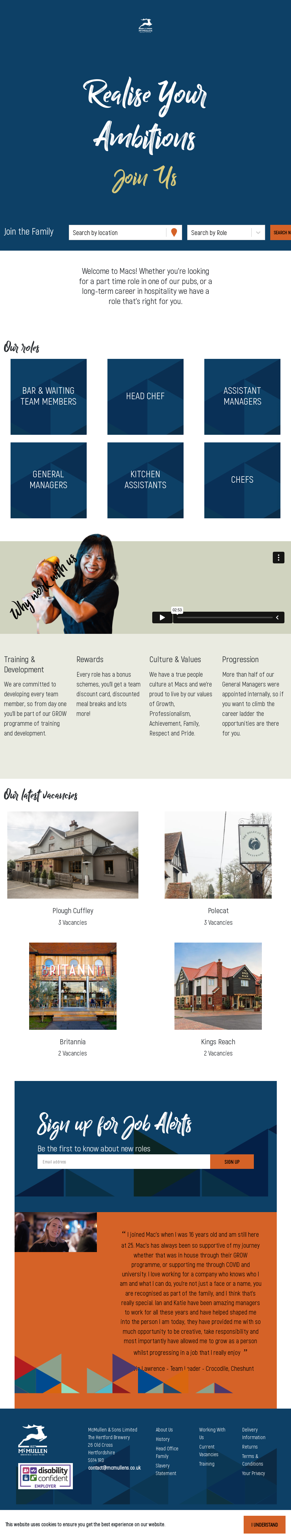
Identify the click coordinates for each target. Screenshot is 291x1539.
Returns (250, 1446)
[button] (48, 397)
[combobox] (73, 233)
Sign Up (232, 1162)
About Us (164, 1429)
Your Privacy (253, 1473)
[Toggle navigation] (16, 25)
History (162, 1439)
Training (207, 1464)
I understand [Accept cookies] (264, 1525)
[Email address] (124, 1161)
